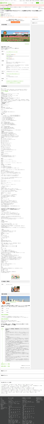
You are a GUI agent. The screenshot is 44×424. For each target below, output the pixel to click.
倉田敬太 (2, 12)
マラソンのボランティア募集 (27, 395)
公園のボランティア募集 (19, 396)
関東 (9, 413)
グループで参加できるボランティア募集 (24, 394)
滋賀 (12, 418)
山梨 (17, 416)
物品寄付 (18, 408)
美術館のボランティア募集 (33, 396)
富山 (11, 416)
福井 (15, 416)
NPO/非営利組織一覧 (3, 406)
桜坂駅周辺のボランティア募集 (5, 391)
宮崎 (19, 421)
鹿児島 (10, 422)
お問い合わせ (2, 409)
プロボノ (15, 408)
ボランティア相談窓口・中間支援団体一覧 (3, 408)
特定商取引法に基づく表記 (4, 412)
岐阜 (23, 416)
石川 (13, 416)
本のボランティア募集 (26, 396)
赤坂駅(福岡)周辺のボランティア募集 (27, 390)
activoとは (21, 0)
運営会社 (2, 410)
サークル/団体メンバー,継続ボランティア (13, 407)
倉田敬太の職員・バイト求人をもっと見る (25, 372)
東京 (33, 413)
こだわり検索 (10, 403)
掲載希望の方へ (42, 0)
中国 (9, 419)
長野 (19, 416)
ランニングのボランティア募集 (36, 395)
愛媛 (27, 419)
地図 (14, 54)
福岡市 (10, 54)
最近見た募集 (27, 0)
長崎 (13, 421)
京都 (14, 418)
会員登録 (30, 0)
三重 (29, 416)
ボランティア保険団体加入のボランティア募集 (36, 394)
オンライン (10, 410)
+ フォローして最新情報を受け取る (11, 306)
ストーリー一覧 (3, 407)
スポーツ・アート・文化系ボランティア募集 (16, 390)
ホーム (1, 403)
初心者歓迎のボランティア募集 (30, 393)
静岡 (25, 416)
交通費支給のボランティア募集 (14, 394)
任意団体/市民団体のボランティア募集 (6, 393)
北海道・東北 (24, 410)
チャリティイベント (11, 408)
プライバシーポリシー (3, 411)
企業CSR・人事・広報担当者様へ (36, 0)
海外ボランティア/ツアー (12, 406)
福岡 (7, 54)
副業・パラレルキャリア (25, 407)
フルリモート (24, 409)
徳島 (23, 419)
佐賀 (11, 421)
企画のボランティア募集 (12, 396)
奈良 (20, 418)
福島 (9, 412)
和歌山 (10, 418)
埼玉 (29, 413)
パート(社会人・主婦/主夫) (31, 406)
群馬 (27, 413)
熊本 (15, 421)
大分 (17, 421)
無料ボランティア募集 (14, 393)
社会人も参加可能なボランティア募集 (24, 391)
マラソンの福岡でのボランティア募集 (18, 395)
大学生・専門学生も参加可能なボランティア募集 (7, 392)
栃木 (25, 413)
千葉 (31, 413)
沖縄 (12, 422)
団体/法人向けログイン (39, 403)
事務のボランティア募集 (4, 396)
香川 (25, 419)
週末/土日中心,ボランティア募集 (5, 394)
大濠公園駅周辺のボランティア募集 (37, 390)
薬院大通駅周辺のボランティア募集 (14, 391)
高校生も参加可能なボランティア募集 (19, 392)
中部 (9, 415)
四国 (23, 418)
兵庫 (17, 418)
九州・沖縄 (24, 421)
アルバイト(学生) (25, 406)
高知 (29, 419)
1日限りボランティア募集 (22, 393)
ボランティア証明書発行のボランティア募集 (6, 395)
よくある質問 (2, 405)
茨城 (23, 413)
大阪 (16, 418)
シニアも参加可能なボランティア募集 (29, 392)
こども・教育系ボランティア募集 (5, 390)
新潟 (9, 416)
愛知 (27, 416)
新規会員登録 (2, 413)
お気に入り (24, 0)
